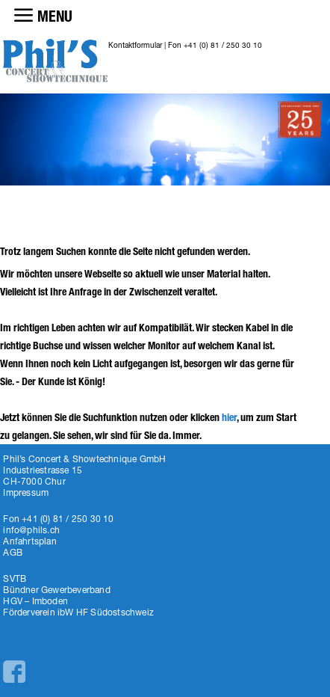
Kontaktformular (135, 44)
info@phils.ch (31, 529)
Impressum (26, 492)
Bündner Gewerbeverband (56, 589)
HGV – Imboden (35, 601)
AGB (12, 552)
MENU (54, 16)
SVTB (14, 578)
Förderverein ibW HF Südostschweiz (78, 612)
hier (229, 417)
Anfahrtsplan (29, 541)
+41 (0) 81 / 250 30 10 (223, 44)
